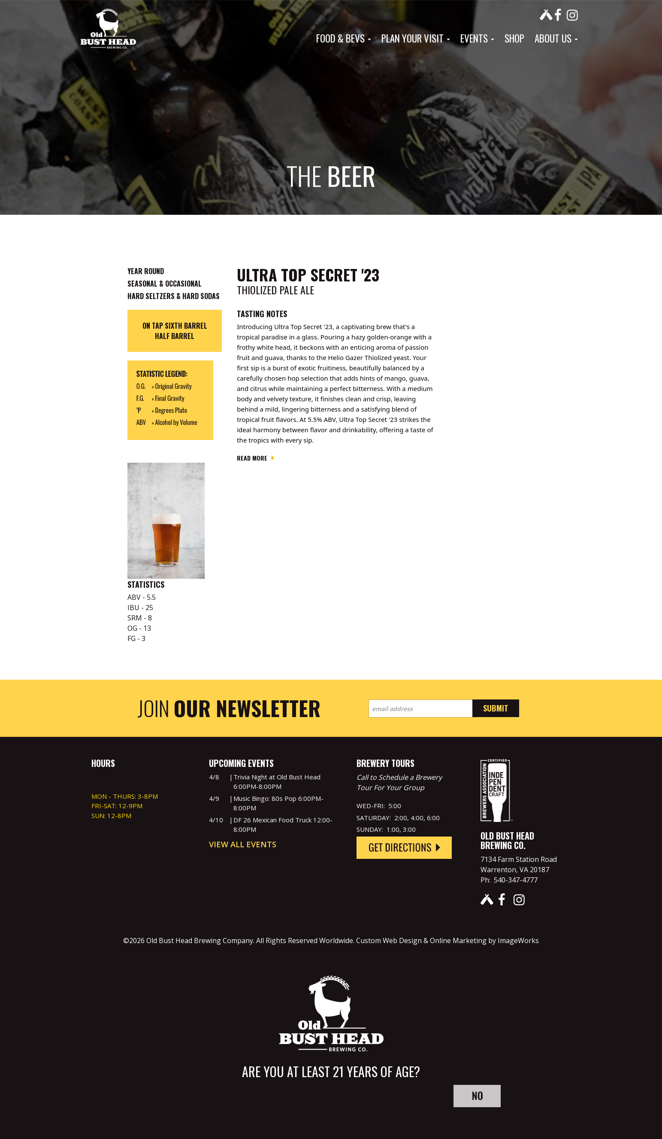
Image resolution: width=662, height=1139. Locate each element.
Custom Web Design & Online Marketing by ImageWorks (447, 940)
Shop (514, 38)
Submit (495, 708)
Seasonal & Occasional (164, 283)
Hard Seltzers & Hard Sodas (173, 296)
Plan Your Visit (415, 38)
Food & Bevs (343, 38)
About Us (556, 38)
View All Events (242, 844)
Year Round (145, 271)
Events (477, 38)
